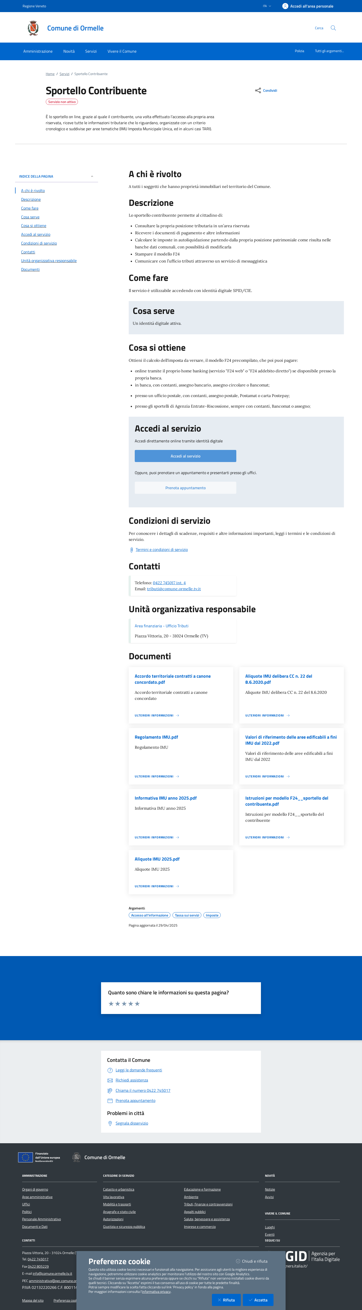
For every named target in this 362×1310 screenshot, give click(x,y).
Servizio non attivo (62, 102)
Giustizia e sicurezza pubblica (124, 1226)
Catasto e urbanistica (118, 1189)
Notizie (270, 1189)
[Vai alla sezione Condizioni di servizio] (56, 243)
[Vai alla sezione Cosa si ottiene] (56, 225)
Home (50, 74)
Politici (27, 1212)
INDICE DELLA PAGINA (56, 176)
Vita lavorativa (113, 1197)
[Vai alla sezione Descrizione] (56, 199)
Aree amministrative (37, 1197)
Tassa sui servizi (187, 915)
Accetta (261, 1300)
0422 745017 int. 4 (169, 582)
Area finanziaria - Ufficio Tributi (162, 626)
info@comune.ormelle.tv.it (52, 1273)
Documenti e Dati (35, 1226)
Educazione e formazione (202, 1189)
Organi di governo (35, 1189)
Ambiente (191, 1197)
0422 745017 (38, 1259)
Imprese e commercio (200, 1226)
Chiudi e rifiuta (255, 1261)
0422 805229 (38, 1266)
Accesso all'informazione (149, 915)
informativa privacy (156, 1291)
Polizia (299, 50)
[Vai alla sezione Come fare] (56, 208)
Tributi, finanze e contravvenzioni (208, 1204)
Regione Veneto (34, 6)
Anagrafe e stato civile (119, 1212)
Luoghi (270, 1227)
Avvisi (269, 1197)
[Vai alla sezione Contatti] (56, 252)
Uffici (26, 1204)
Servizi (64, 74)
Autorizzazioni (113, 1219)
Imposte (212, 915)
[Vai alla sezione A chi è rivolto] (56, 190)
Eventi (270, 1234)
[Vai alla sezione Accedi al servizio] (56, 234)
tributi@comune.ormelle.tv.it (174, 588)
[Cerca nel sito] (333, 28)
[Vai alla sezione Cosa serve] (56, 217)
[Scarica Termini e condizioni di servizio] (158, 549)
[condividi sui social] (265, 90)
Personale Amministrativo (41, 1219)
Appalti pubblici (195, 1212)
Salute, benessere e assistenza (207, 1219)
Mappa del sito (32, 1300)
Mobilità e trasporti (117, 1204)
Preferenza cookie (67, 1300)
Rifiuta (229, 1300)
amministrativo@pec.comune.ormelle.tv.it (60, 1281)
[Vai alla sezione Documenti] (56, 269)
